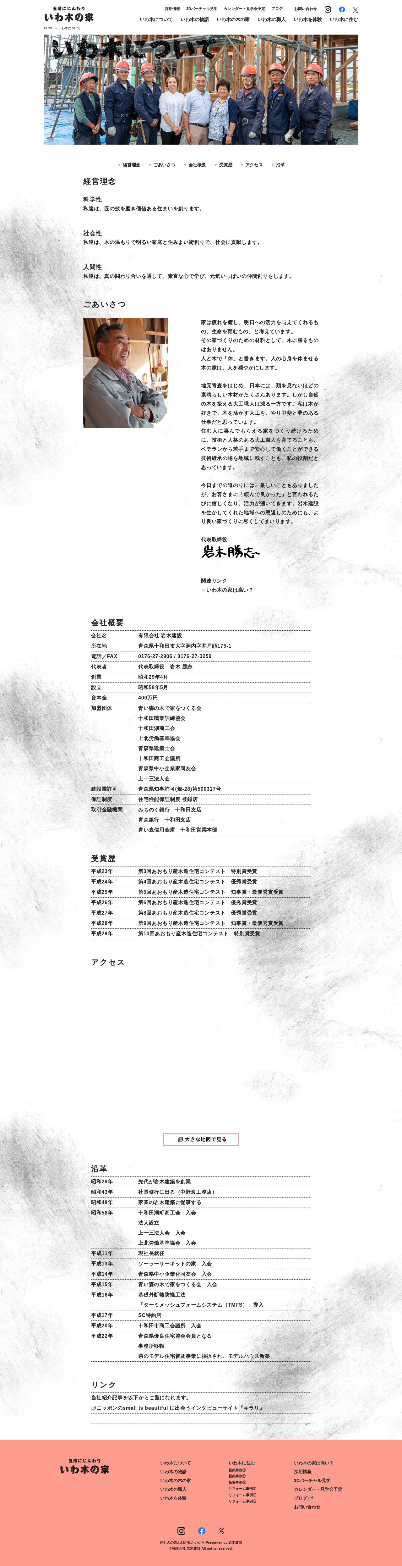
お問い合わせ (305, 9)
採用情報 (172, 9)
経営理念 (131, 164)
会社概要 (197, 164)
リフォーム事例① (242, 1489)
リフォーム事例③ (242, 1501)
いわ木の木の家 (233, 19)
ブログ (277, 8)
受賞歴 (225, 164)
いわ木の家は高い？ (230, 590)
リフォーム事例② (242, 1495)
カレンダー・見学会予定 (244, 9)
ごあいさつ (164, 164)
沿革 (280, 164)
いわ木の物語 (195, 19)
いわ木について (156, 19)
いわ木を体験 (308, 19)
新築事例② (237, 1476)
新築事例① (237, 1470)
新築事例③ (237, 1482)
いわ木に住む (344, 19)
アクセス (254, 164)
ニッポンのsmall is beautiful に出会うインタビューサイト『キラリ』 (180, 1408)
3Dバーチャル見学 (201, 9)
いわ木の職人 (272, 19)
